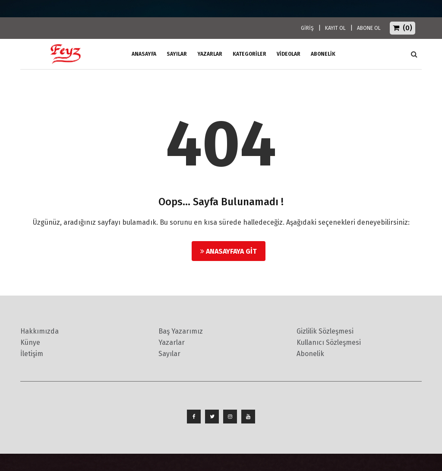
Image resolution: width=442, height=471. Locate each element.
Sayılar (177, 54)
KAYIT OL (335, 28)
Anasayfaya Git (228, 251)
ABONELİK (323, 54)
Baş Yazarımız (180, 331)
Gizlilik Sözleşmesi (325, 331)
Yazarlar (209, 54)
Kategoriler (249, 54)
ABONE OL (369, 28)
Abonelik (310, 354)
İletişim (31, 354)
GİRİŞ (307, 28)
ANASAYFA (144, 54)
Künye (30, 342)
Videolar (288, 54)
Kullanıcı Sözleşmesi (329, 342)
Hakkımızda (39, 331)
